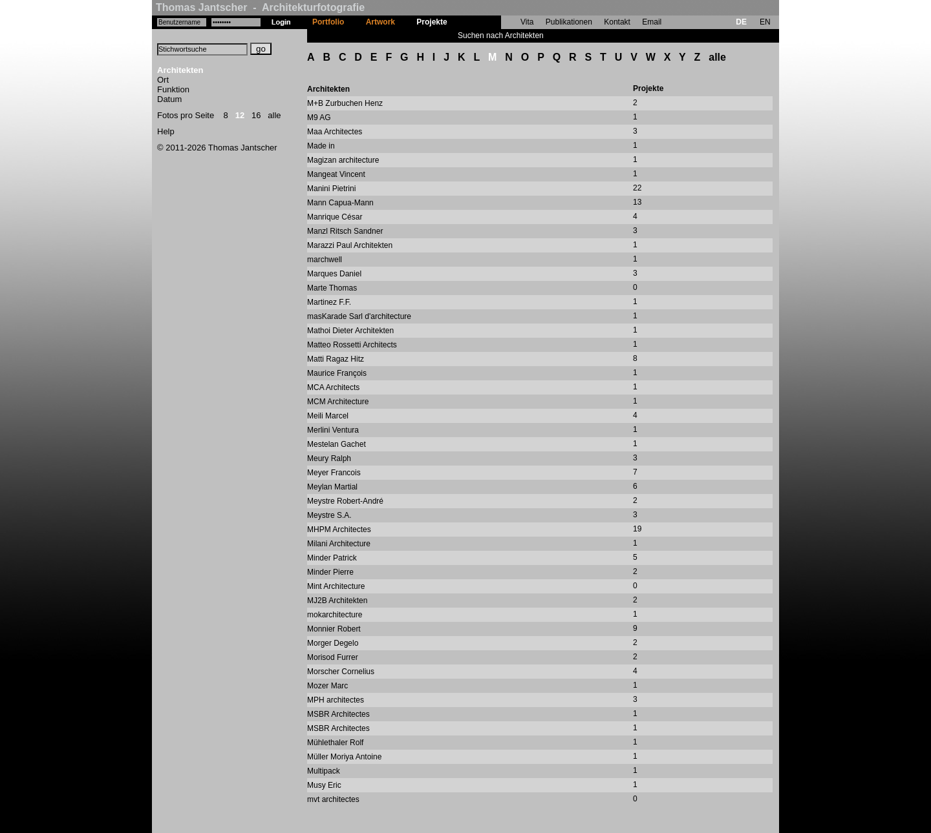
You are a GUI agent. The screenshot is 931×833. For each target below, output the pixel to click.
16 (256, 115)
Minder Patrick (332, 557)
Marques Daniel (334, 273)
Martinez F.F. (329, 302)
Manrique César (334, 216)
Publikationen (569, 21)
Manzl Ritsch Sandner (345, 231)
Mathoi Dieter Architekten (350, 330)
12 (239, 115)
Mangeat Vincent (336, 174)
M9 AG (319, 117)
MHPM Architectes (339, 529)
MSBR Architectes (338, 714)
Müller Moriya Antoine (344, 756)
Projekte (431, 21)
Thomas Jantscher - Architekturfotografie (260, 7)
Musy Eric (324, 785)
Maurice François (337, 373)
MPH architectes (335, 699)
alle (274, 115)
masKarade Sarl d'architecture (359, 316)
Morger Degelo (332, 643)
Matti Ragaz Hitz (335, 359)
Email (651, 21)
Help (166, 131)
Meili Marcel (327, 415)
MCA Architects (333, 387)
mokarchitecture (334, 614)
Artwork (380, 21)
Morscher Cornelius (340, 671)
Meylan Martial (332, 486)
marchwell (324, 259)
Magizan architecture (343, 160)
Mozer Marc (327, 685)
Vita (526, 21)
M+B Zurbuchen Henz (345, 103)
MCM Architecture (338, 401)
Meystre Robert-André (345, 501)
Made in (321, 145)
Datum (169, 99)
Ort (163, 80)
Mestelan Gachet (336, 444)
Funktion (173, 89)
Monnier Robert (334, 628)
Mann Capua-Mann (340, 202)
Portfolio (328, 21)
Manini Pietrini (331, 188)
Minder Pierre (330, 572)
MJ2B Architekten (337, 600)
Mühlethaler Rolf (335, 742)
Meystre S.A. (329, 515)
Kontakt (617, 21)
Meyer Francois (334, 472)
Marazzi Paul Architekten (349, 245)
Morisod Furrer (332, 657)
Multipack (323, 771)
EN (765, 21)
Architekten (180, 70)
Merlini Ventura (333, 430)
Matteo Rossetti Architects (352, 344)
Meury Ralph (329, 458)
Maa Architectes (334, 131)
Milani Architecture (338, 543)
